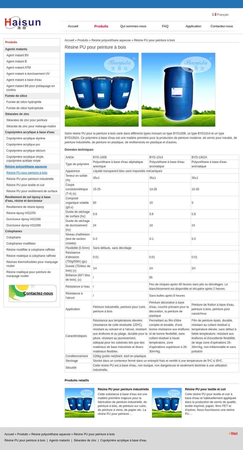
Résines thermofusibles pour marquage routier (32, 264)
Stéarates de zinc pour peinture (26, 120)
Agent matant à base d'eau (24, 80)
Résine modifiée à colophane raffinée (30, 249)
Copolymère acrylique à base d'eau (29, 132)
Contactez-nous (222, 26)
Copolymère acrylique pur (23, 144)
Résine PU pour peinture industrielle (30, 179)
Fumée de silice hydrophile (24, 102)
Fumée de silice (16, 96)
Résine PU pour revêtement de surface (31, 191)
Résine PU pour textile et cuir (25, 185)
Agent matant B (16, 61)
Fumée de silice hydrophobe (24, 108)
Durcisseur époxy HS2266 (23, 219)
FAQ (165, 26)
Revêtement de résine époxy (25, 207)
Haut (234, 433)
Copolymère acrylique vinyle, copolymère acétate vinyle (25, 158)
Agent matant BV (17, 55)
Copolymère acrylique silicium (25, 150)
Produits (101, 26)
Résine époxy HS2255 (21, 213)
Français (220, 14)
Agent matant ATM (18, 67)
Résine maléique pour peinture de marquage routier (28, 274)
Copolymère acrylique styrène (25, 138)
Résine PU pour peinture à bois (26, 172)
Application (193, 26)
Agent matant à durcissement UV (28, 73)
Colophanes (13, 231)
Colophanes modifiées (21, 243)
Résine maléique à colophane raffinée (31, 256)
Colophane (13, 237)
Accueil (73, 26)
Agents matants (16, 49)
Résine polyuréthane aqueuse (26, 166)
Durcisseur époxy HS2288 (23, 225)
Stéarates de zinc (17, 114)
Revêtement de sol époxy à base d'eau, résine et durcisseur (28, 199)
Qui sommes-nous (133, 26)
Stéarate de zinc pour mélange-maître (31, 126)
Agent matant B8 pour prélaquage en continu (30, 88)
